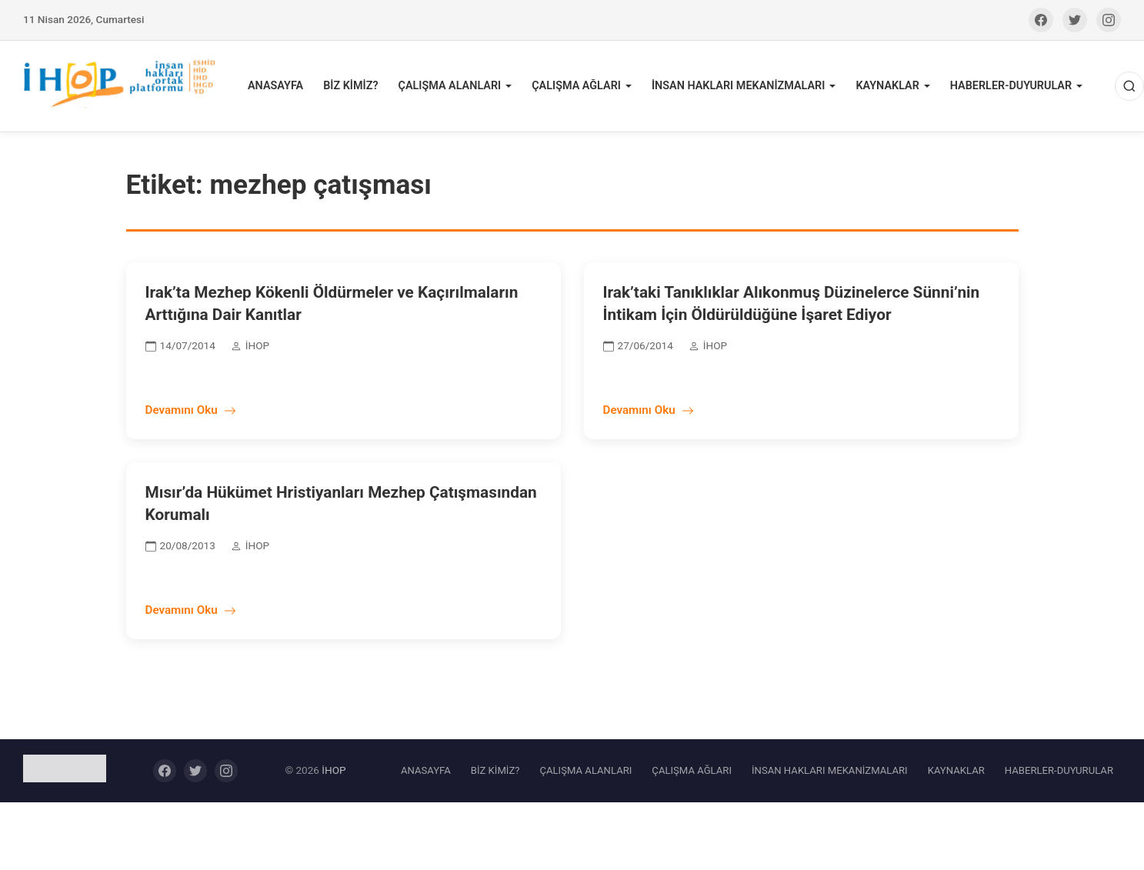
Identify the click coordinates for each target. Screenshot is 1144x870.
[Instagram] (1108, 20)
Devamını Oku (190, 410)
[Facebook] (1041, 20)
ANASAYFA (275, 85)
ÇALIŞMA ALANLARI (449, 85)
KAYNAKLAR (887, 85)
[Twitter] (1074, 20)
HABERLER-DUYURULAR (1011, 85)
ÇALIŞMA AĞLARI (576, 85)
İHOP (333, 770)
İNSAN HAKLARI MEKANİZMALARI (738, 85)
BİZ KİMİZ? (350, 85)
